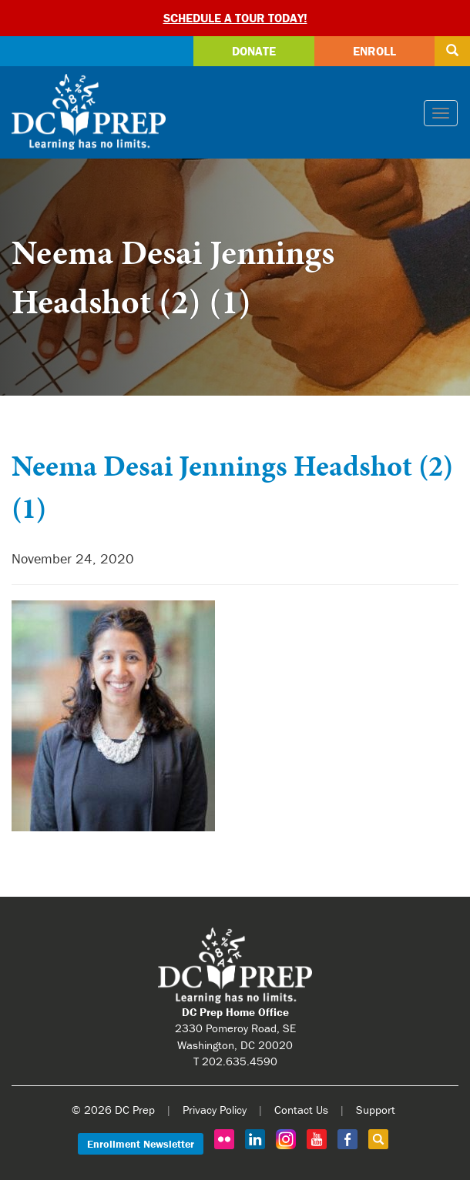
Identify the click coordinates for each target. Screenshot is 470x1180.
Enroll (374, 50)
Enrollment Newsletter (140, 1144)
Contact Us (301, 1109)
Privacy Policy (215, 1109)
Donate (254, 50)
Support (375, 1109)
